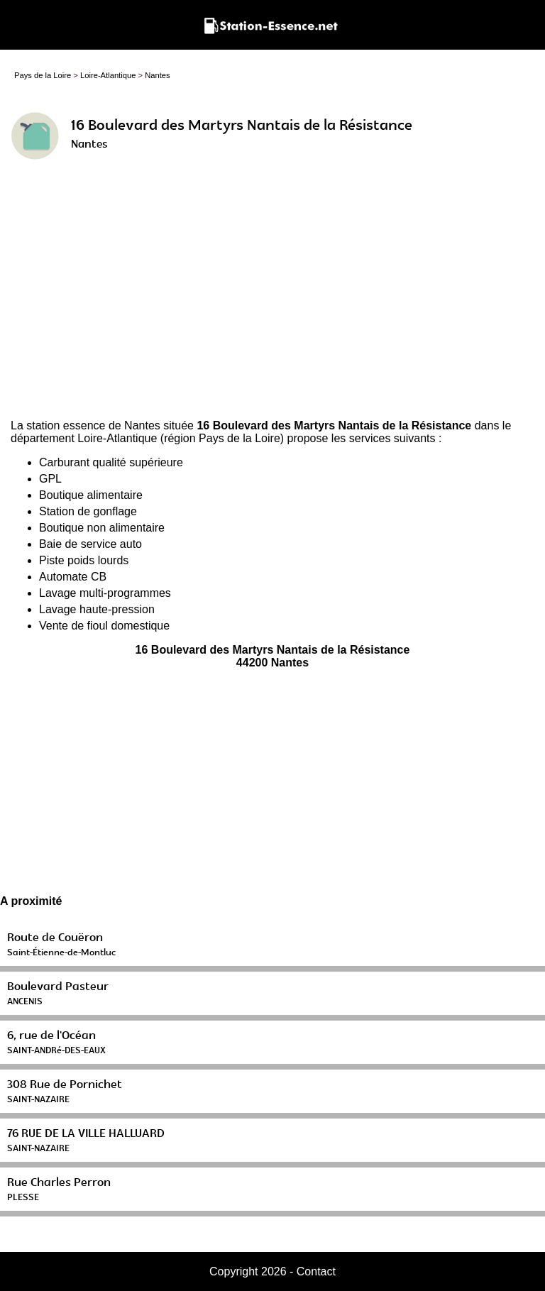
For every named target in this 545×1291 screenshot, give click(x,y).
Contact (316, 1271)
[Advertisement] (272, 295)
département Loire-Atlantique (84, 438)
